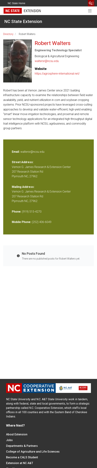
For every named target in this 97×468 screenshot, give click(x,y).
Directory (8, 34)
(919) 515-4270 (32, 211)
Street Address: (22, 162)
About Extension (16, 434)
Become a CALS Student (22, 457)
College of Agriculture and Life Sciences (33, 451)
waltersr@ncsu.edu (47, 61)
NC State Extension (23, 21)
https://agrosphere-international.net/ (57, 73)
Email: (16, 151)
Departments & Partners (22, 446)
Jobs (9, 440)
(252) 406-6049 (41, 222)
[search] (91, 3)
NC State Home (16, 3)
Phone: (16, 211)
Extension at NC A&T (19, 463)
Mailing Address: (23, 187)
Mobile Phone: (21, 222)
